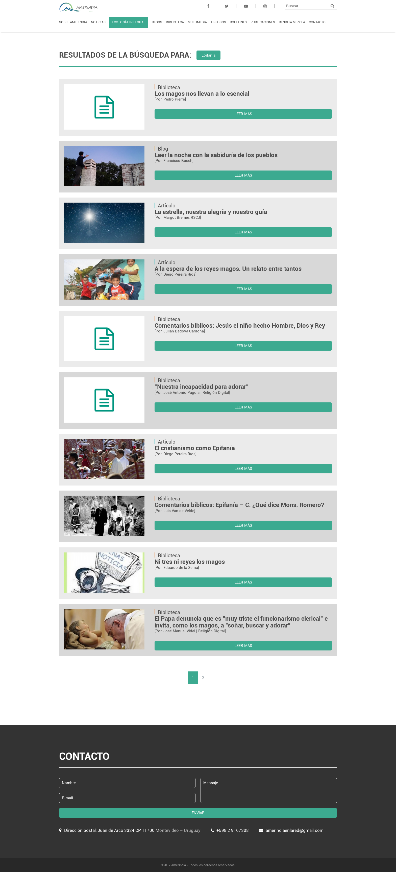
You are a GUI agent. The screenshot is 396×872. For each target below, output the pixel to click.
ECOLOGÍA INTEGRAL (128, 22)
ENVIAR (198, 813)
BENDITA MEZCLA (292, 22)
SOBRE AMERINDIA (73, 22)
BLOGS (157, 22)
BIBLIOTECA (175, 22)
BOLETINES (238, 22)
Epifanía (208, 55)
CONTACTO (317, 22)
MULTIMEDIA (197, 22)
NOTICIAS (98, 22)
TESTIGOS (218, 22)
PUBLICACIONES (263, 22)
